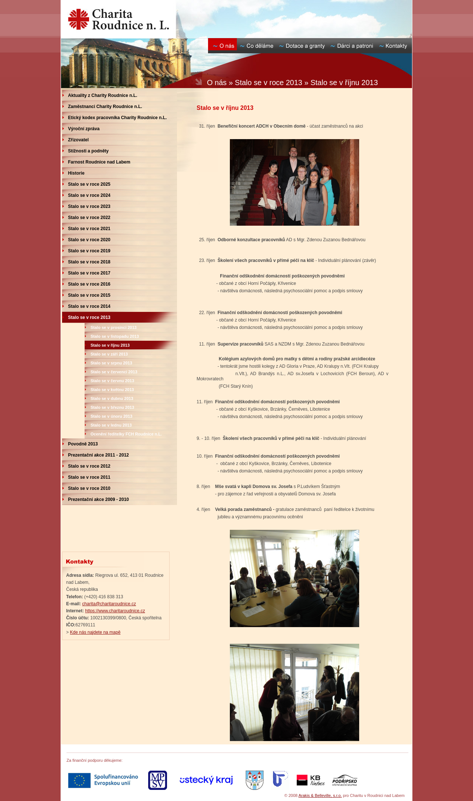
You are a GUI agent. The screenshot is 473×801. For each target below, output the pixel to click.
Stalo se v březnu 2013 (112, 407)
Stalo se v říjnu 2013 (110, 345)
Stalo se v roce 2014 (89, 306)
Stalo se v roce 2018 (89, 262)
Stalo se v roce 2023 (89, 206)
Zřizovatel (78, 139)
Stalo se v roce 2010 (89, 488)
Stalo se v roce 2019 (89, 250)
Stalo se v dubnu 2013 (112, 398)
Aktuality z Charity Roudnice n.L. (102, 95)
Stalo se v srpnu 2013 (111, 363)
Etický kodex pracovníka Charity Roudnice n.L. (117, 117)
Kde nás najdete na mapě (95, 632)
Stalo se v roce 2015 (89, 295)
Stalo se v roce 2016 (89, 284)
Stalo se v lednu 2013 (111, 425)
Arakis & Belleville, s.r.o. (320, 795)
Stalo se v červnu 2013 (112, 380)
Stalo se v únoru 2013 (111, 416)
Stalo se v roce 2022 (89, 217)
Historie (76, 173)
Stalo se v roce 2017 (89, 273)
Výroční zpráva (83, 128)
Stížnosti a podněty (88, 151)
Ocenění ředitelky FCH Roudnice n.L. (126, 434)
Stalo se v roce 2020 (89, 239)
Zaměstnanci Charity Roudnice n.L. (105, 106)
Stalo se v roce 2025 (89, 184)
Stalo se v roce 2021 (89, 228)
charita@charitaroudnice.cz (109, 603)
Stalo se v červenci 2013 (114, 372)
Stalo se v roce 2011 (89, 477)
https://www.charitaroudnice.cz (115, 610)
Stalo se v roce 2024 (89, 195)
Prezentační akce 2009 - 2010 (98, 499)
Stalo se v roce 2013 (89, 317)
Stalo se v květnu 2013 (112, 389)
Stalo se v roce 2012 (89, 466)
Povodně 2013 (83, 444)
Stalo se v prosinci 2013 (114, 327)
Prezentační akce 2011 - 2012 (98, 455)
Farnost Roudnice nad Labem (99, 162)
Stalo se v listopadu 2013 (115, 336)
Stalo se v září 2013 (109, 354)
